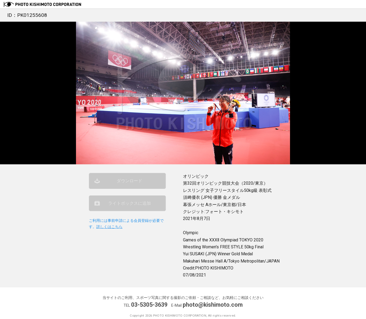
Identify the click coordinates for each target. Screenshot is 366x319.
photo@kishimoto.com (213, 304)
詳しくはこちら (109, 227)
